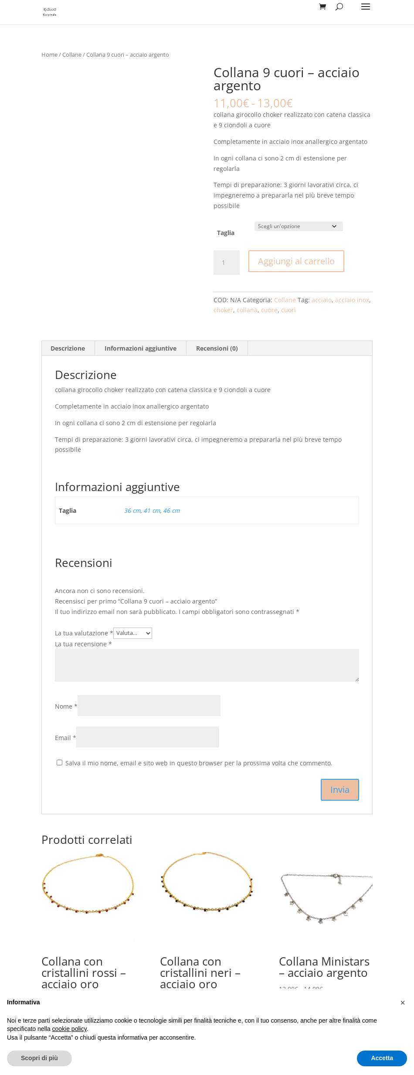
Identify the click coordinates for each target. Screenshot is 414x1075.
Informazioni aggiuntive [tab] (140, 348)
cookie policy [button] (69, 1028)
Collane (71, 54)
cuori (288, 310)
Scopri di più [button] (39, 1058)
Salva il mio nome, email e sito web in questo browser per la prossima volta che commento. (199, 763)
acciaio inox (352, 300)
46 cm (171, 510)
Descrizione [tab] (68, 348)
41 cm (152, 510)
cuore (269, 310)
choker (223, 310)
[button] (403, 1003)
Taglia (225, 233)
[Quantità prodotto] (227, 262)
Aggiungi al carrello (296, 261)
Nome (66, 706)
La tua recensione (83, 644)
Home (49, 54)
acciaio (322, 300)
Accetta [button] (382, 1058)
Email (65, 738)
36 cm (132, 510)
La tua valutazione (84, 632)
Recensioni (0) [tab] (217, 348)
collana (247, 310)
